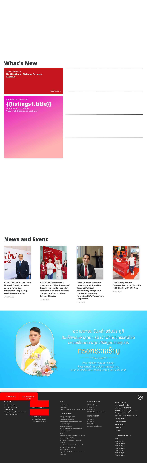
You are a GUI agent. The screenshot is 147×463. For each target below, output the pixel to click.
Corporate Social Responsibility (126, 408)
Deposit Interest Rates (67, 411)
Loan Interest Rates (66, 418)
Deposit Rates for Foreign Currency (71, 413)
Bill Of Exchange (65, 416)
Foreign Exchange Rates (67, 409)
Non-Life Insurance (38, 399)
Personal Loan (64, 397)
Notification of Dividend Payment (24, 74)
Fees (61, 425)
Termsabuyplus (65, 442)
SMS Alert (90, 399)
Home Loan (63, 399)
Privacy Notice (120, 411)
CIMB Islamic (119, 433)
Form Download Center (94, 418)
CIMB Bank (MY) (120, 436)
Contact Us (90, 411)
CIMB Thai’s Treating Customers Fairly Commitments (126, 404)
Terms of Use (119, 416)
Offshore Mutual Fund (39, 413)
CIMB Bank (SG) (120, 438)
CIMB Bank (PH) (120, 447)
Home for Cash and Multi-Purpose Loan (72, 402)
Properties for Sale (122, 397)
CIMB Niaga (119, 443)
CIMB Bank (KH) (120, 440)
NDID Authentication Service (96, 404)
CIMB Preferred (120, 394)
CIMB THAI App (92, 397)
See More (10, 77)
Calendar (118, 419)
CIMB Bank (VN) (120, 445)
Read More (55, 83)
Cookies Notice (120, 414)
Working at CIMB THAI (123, 400)
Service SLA (91, 416)
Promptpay (91, 402)
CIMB (117, 431)
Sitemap (118, 422)
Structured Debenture (39, 411)
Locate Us (90, 413)
